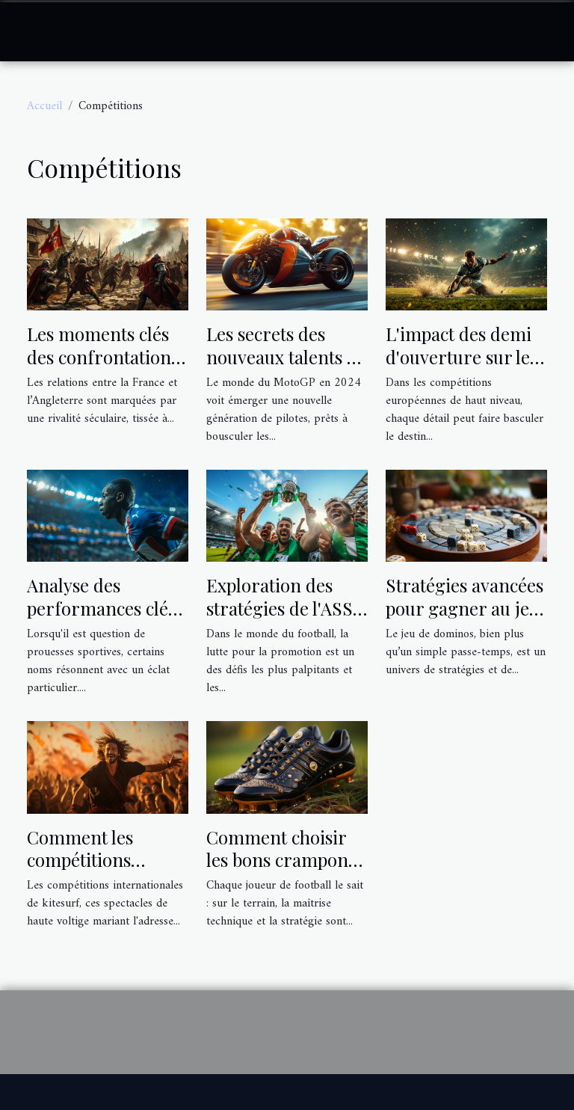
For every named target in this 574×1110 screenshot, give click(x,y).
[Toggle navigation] (38, 31)
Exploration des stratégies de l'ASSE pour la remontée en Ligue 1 (285, 619)
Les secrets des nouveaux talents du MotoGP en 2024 (287, 356)
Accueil (44, 106)
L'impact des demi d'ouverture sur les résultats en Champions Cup (461, 368)
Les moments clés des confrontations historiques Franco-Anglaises (107, 368)
